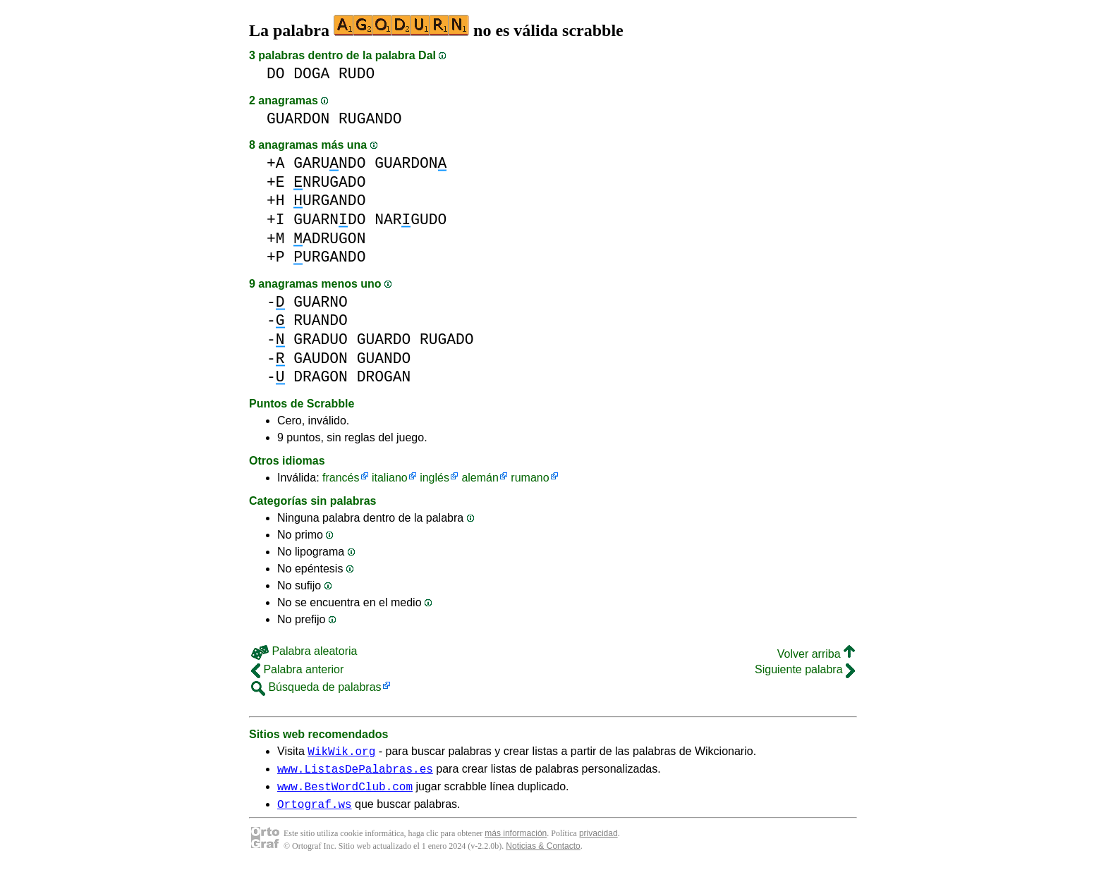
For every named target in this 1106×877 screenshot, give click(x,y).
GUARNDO (329, 219)
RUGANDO (370, 119)
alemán (479, 478)
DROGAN (384, 377)
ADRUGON (329, 238)
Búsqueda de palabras (316, 687)
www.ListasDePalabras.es (355, 772)
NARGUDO (410, 219)
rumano (530, 478)
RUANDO (320, 320)
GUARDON (298, 119)
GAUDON (320, 358)
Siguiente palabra (805, 669)
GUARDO (384, 339)
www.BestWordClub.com (345, 792)
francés (340, 478)
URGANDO (329, 200)
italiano (390, 478)
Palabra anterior (297, 669)
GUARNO (320, 302)
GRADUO (320, 339)
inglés (434, 478)
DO (276, 73)
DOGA (311, 73)
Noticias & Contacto (543, 854)
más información (516, 842)
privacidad (598, 842)
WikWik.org (341, 753)
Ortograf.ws (314, 812)
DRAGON (320, 377)
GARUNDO (329, 163)
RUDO (357, 73)
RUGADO (447, 339)
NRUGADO (329, 182)
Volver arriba (816, 654)
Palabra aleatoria (304, 651)
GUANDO (384, 358)
